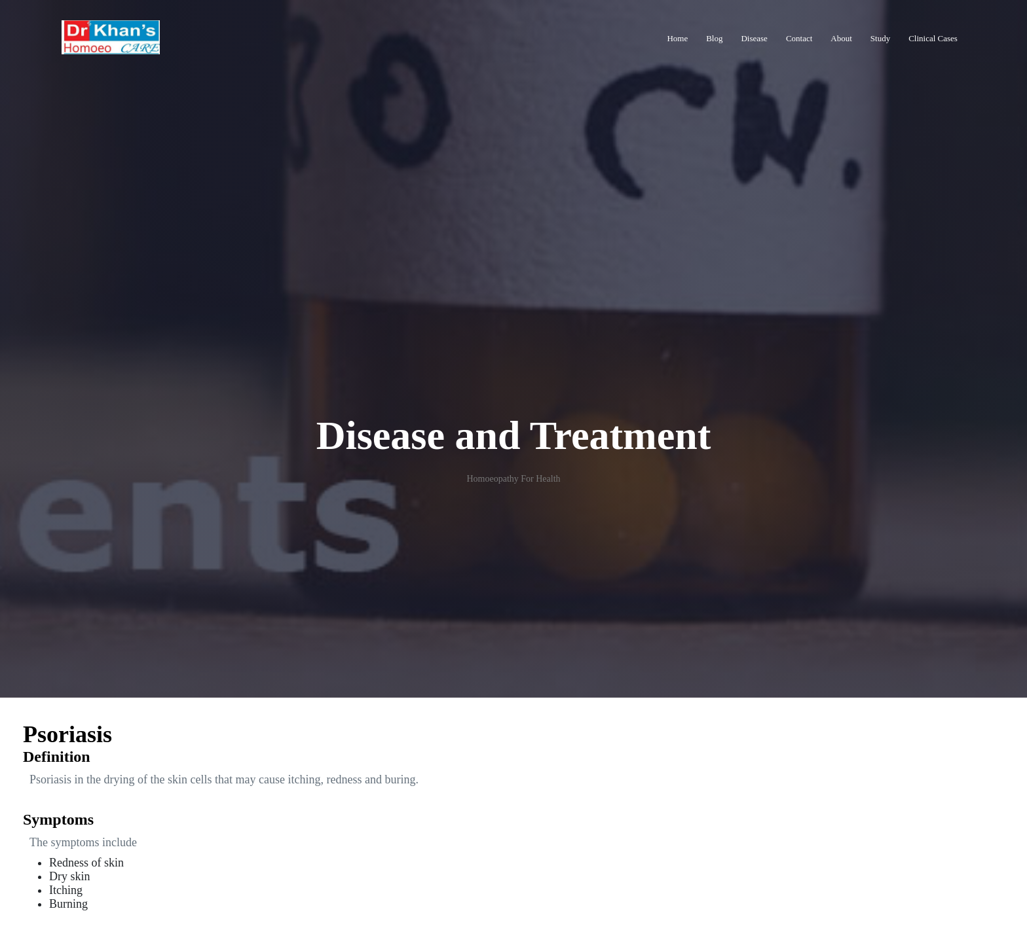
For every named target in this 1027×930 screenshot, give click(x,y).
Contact (799, 38)
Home (677, 38)
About (841, 38)
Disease (754, 38)
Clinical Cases (933, 38)
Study (880, 38)
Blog (714, 38)
